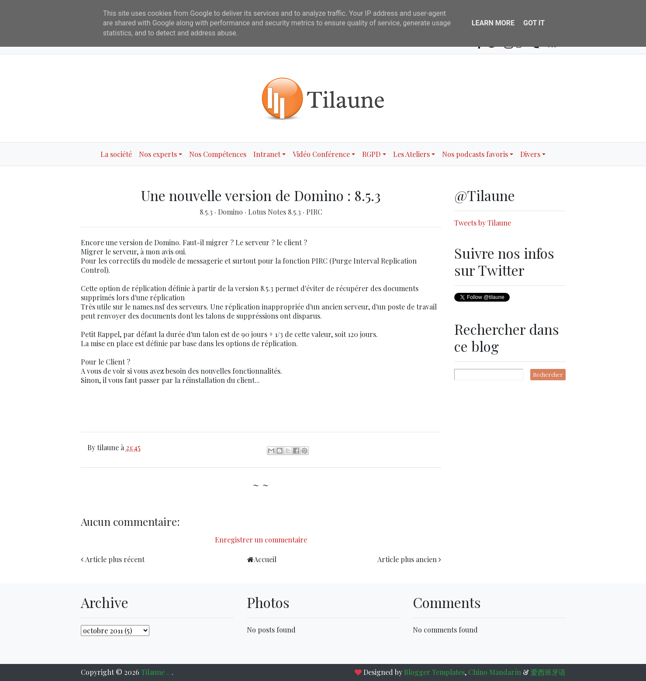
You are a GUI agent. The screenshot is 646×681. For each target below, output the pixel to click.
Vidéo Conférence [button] (321, 154)
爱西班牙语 (548, 672)
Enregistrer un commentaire (261, 539)
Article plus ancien (407, 559)
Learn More (493, 23)
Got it (534, 23)
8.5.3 (207, 211)
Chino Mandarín (494, 672)
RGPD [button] (371, 154)
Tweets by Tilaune (482, 222)
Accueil (265, 559)
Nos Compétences (217, 154)
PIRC (314, 211)
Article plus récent (115, 559)
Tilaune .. (156, 672)
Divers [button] (530, 154)
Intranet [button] (266, 154)
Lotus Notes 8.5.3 (275, 211)
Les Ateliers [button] (411, 154)
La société (116, 154)
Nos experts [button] (158, 154)
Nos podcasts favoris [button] (475, 154)
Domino (231, 211)
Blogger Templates (434, 672)
